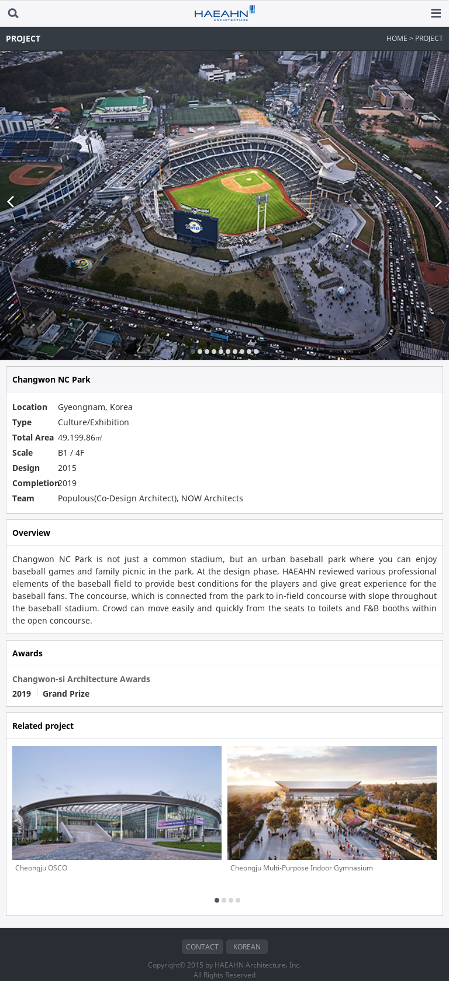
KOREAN (247, 930)
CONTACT (202, 930)
